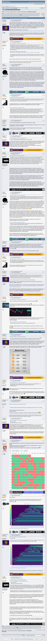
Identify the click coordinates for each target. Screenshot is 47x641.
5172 (10, 16)
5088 (10, 13)
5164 (33, 15)
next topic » (43, 15)
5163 (31, 15)
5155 (17, 15)
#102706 (43, 136)
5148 (4, 15)
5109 (10, 14)
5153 (13, 15)
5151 (10, 15)
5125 (38, 14)
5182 (28, 16)
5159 (24, 15)
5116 (22, 14)
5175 (15, 16)
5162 (29, 15)
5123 (35, 14)
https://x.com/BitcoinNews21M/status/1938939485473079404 (20, 373)
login (11, 6)
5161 (28, 15)
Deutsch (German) (13, 11)
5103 (37, 13)
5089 (12, 13)
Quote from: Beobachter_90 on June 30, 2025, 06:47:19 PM (18, 420)
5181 (26, 16)
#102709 (43, 242)
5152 (11, 15)
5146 (35, 627)
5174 (13, 16)
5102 (35, 13)
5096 (25, 13)
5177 (19, 16)
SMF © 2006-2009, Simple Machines (27, 639)
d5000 (3, 64)
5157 (20, 15)
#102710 (43, 257)
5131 (8, 627)
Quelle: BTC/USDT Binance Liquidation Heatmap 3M (18, 528)
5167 (38, 15)
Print (43, 16)
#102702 (43, 41)
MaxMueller (4, 120)
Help (7, 9)
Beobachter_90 (5, 41)
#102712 (43, 297)
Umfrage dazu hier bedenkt (26, 228)
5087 (9, 13)
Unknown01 (4, 241)
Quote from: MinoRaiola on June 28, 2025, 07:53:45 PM (18, 404)
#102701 (43, 20)
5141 (26, 627)
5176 (17, 16)
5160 (26, 15)
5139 (23, 627)
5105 (2, 14)
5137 (19, 627)
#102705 (43, 120)
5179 (22, 16)
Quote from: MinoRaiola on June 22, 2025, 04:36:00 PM (18, 43)
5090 (14, 13)
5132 (10, 627)
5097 (27, 13)
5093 (19, 13)
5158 (22, 15)
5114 (19, 14)
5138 (21, 627)
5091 (16, 13)
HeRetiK (4, 94)
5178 (20, 16)
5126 (38, 626)
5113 (17, 14)
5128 (2, 627)
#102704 (43, 95)
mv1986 (3, 152)
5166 (36, 15)
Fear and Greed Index (37, 424)
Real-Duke (4, 297)
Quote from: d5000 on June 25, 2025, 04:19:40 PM (17, 259)
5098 (28, 13)
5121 (31, 14)
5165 (35, 15)
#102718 (43, 495)
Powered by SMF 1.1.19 (17, 639)
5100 (32, 13)
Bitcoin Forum (4, 11)
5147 (2, 15)
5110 (11, 14)
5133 (11, 627)
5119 (28, 14)
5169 (4, 16)
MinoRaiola (4, 20)
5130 (6, 627)
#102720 (43, 577)
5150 (8, 15)
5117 (24, 14)
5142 (28, 627)
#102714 (43, 380)
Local (8, 11)
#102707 (43, 153)
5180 (24, 16)
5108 (8, 14)
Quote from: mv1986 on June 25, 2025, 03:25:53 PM (17, 195)
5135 (15, 627)
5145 (33, 627)
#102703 (43, 65)
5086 (7, 13)
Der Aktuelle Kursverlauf (31, 11)
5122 (33, 14)
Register (15, 9)
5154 (15, 15)
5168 (2, 16)
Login (13, 9)
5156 (19, 15)
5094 (21, 13)
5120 (29, 14)
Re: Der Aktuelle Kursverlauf (17, 20)
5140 (24, 627)
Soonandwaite (5, 534)
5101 (34, 13)
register (14, 6)
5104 (39, 13)
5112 (15, 14)
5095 (23, 13)
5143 (30, 627)
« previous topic (43, 14)
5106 (4, 14)
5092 (18, 13)
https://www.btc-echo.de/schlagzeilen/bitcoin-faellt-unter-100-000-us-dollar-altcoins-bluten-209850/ (26, 30)
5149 (6, 15)
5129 (4, 627)
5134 (13, 627)
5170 (6, 16)
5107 (6, 14)
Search (10, 9)
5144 (31, 627)
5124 (36, 14)
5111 (13, 14)
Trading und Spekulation (21, 11)
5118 (26, 14)
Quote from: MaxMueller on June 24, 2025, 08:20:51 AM (18, 138)
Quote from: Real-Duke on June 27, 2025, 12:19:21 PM (17, 336)
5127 (40, 626)
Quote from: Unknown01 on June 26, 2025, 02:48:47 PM (18, 299)
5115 (20, 14)
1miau (16, 154)
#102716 (43, 418)
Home (4, 9)
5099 (30, 13)
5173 (11, 16)
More (19, 9)
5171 (8, 16)
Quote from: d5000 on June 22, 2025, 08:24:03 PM (17, 97)
